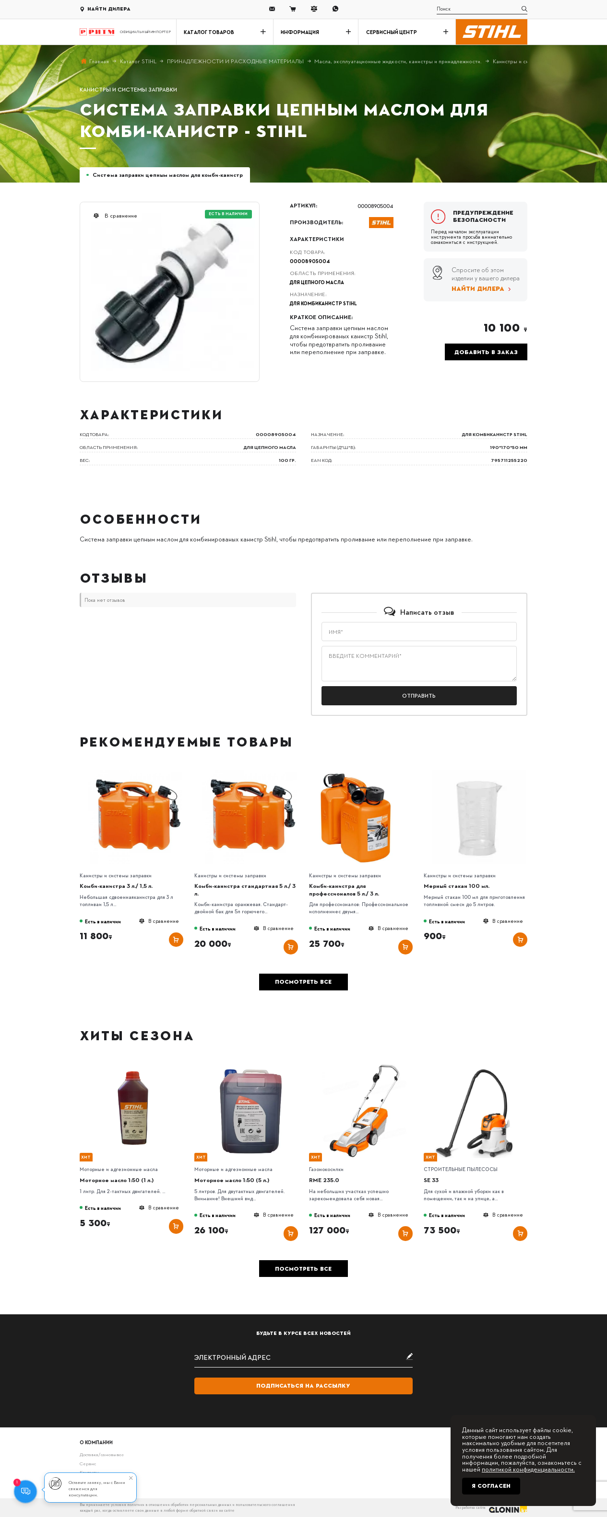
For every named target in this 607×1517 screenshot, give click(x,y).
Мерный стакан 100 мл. (456, 885)
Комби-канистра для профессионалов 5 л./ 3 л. (344, 889)
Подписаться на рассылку (303, 1385)
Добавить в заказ (486, 352)
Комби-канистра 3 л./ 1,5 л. (116, 885)
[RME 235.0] (364, 1065)
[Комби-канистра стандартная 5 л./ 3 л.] (249, 772)
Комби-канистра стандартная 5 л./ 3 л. (245, 889)
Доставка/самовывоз (102, 1454)
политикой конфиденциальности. (528, 1468)
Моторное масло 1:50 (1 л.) (117, 1180)
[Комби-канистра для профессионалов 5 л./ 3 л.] (364, 772)
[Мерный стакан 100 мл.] (479, 772)
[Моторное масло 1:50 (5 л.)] (249, 1065)
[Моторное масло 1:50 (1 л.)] (135, 1065)
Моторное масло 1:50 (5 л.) (231, 1180)
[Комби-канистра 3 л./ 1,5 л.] (135, 772)
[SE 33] (479, 1065)
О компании (96, 1442)
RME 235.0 (324, 1180)
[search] (482, 9)
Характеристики (317, 239)
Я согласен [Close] (491, 1486)
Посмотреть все (303, 981)
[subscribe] (303, 1357)
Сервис (88, 1463)
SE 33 (431, 1180)
